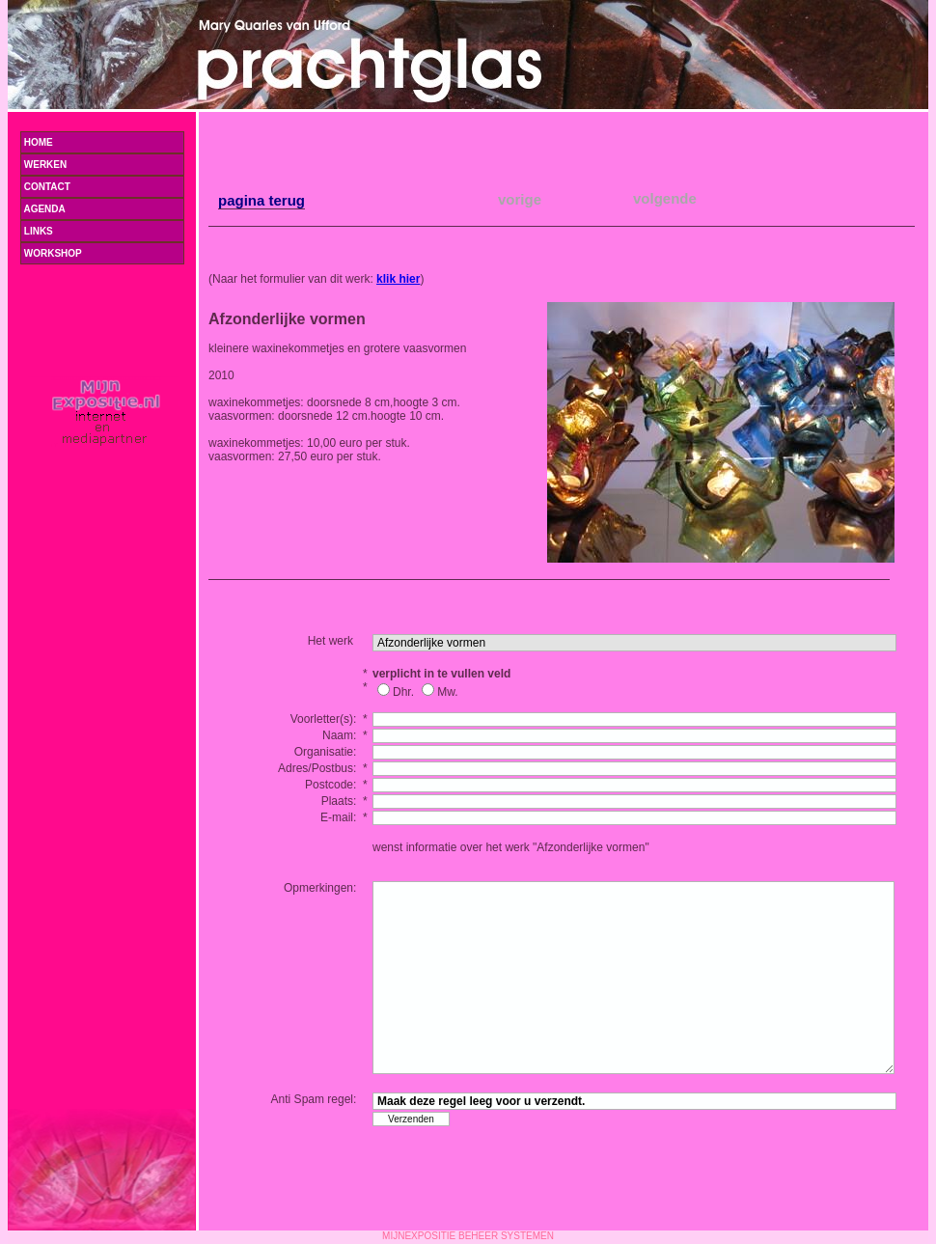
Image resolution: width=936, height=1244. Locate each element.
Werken (101, 164)
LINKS (37, 231)
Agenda (101, 209)
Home (37, 142)
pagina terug (261, 200)
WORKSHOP (51, 253)
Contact (45, 186)
